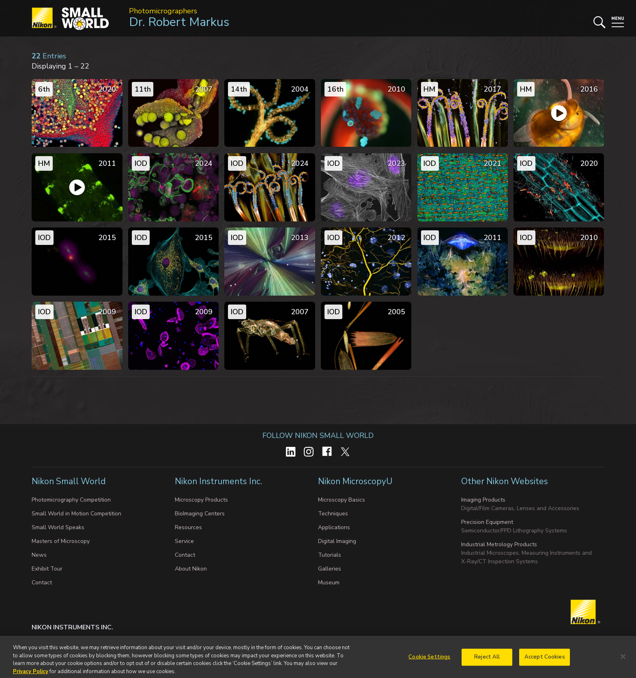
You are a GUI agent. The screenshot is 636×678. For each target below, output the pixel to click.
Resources (188, 527)
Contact (42, 582)
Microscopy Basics (341, 500)
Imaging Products (483, 500)
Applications (334, 527)
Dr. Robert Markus (179, 22)
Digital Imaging (337, 541)
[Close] (623, 660)
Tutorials (329, 555)
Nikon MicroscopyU (355, 481)
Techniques (333, 513)
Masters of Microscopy (61, 541)
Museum (328, 582)
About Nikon (191, 569)
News (39, 555)
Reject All (487, 660)
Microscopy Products (201, 500)
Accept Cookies (544, 660)
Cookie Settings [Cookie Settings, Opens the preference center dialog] (429, 660)
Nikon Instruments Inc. (219, 481)
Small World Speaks (58, 527)
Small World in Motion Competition (76, 513)
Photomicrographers (163, 11)
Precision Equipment (487, 522)
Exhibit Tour (47, 569)
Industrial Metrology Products (499, 544)
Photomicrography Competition (71, 500)
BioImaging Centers (200, 513)
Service (184, 541)
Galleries (329, 569)
